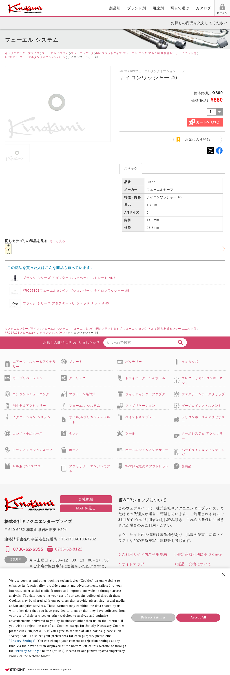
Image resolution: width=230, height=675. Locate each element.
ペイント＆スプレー (140, 417)
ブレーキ (75, 361)
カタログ (151, 8)
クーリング (77, 378)
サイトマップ (133, 564)
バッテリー (133, 361)
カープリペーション (27, 378)
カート (223, 8)
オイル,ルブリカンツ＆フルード (89, 419)
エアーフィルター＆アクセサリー (34, 364)
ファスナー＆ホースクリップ (203, 394)
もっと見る (57, 241)
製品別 (63, 8)
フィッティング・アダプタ (145, 394)
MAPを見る (86, 508)
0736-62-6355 (28, 549)
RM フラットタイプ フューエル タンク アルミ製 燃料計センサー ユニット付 (146, 53)
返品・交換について (194, 564)
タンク (74, 433)
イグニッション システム (31, 417)
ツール (130, 433)
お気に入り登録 (197, 139)
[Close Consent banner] (224, 575)
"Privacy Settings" (22, 640)
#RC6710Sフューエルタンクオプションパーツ (35, 57)
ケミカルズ (190, 361)
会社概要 (85, 499)
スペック (130, 168)
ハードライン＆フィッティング (203, 452)
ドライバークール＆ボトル (145, 378)
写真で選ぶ (128, 8)
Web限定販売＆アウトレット (147, 466)
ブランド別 (84, 8)
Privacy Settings (153, 617)
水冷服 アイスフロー (28, 466)
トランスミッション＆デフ (33, 450)
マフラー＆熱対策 (82, 394)
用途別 (106, 8)
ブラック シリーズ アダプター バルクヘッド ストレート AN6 (69, 278)
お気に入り (188, 13)
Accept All (198, 617)
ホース (74, 450)
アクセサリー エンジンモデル (89, 468)
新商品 (187, 466)
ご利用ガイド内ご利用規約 (144, 554)
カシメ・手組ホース (27, 433)
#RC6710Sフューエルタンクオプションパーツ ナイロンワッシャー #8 (76, 290)
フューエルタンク (82, 53)
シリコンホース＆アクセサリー (203, 419)
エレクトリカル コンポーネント (202, 380)
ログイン (171, 13)
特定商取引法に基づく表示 (200, 554)
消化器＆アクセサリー (29, 405)
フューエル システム (55, 53)
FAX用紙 (205, 13)
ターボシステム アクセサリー (202, 436)
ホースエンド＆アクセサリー (146, 450)
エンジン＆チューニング (31, 394)
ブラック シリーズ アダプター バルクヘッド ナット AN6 (66, 303)
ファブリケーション (140, 405)
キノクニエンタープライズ (22, 53)
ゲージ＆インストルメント (202, 405)
